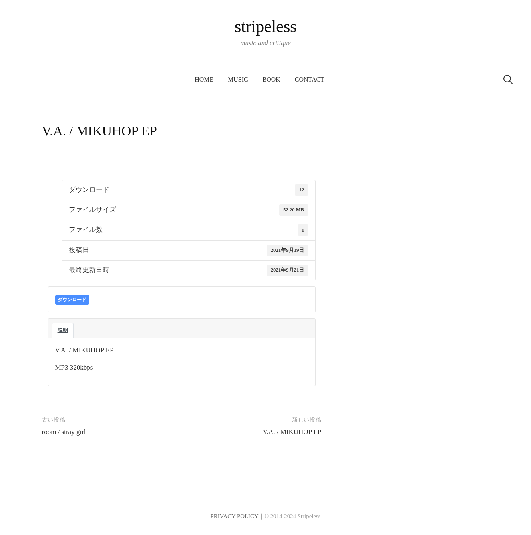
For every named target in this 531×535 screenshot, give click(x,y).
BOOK (271, 79)
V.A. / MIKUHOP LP (292, 432)
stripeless (266, 26)
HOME (204, 79)
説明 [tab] (63, 330)
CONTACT (309, 79)
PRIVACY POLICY (234, 516)
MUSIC (238, 79)
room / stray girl (64, 432)
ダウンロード (72, 299)
